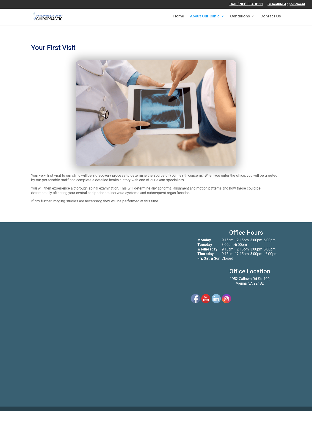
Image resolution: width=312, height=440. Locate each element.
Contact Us (270, 16)
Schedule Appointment (286, 4)
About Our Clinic (205, 16)
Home (178, 16)
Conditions (240, 16)
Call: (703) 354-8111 (246, 4)
